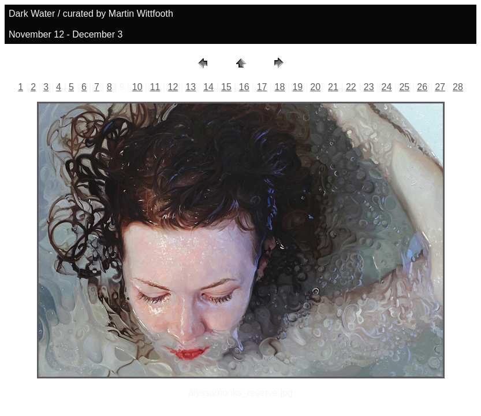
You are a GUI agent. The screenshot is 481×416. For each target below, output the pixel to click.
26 (422, 87)
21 (333, 87)
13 (190, 87)
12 (172, 87)
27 (440, 87)
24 (387, 87)
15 (226, 87)
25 (404, 87)
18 (280, 87)
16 (244, 87)
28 (458, 87)
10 (137, 87)
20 (315, 87)
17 (262, 87)
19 (297, 87)
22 (351, 87)
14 (208, 87)
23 (369, 87)
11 (155, 87)
